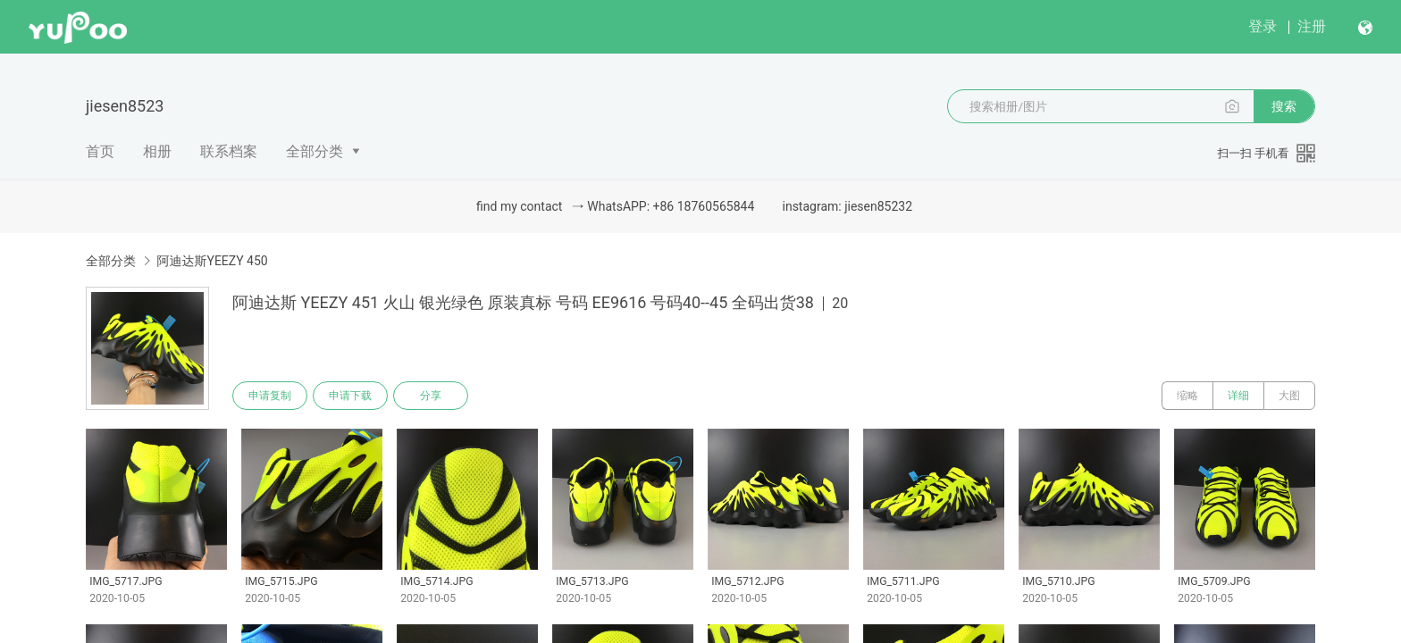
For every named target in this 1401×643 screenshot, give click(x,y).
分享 (430, 395)
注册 (1311, 26)
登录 (1262, 26)
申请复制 (269, 395)
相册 (157, 151)
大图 (1289, 395)
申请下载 (350, 395)
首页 (100, 151)
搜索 (1283, 106)
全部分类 (314, 151)
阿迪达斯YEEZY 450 (211, 261)
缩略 (1187, 395)
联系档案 (228, 151)
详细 (1238, 395)
